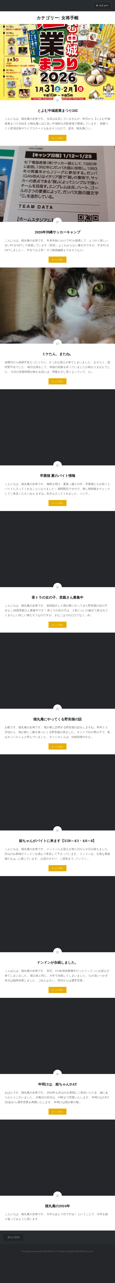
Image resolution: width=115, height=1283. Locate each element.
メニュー (103, 5)
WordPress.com (84, 1251)
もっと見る (57, 138)
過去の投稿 (13, 1237)
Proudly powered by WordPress (38, 1251)
